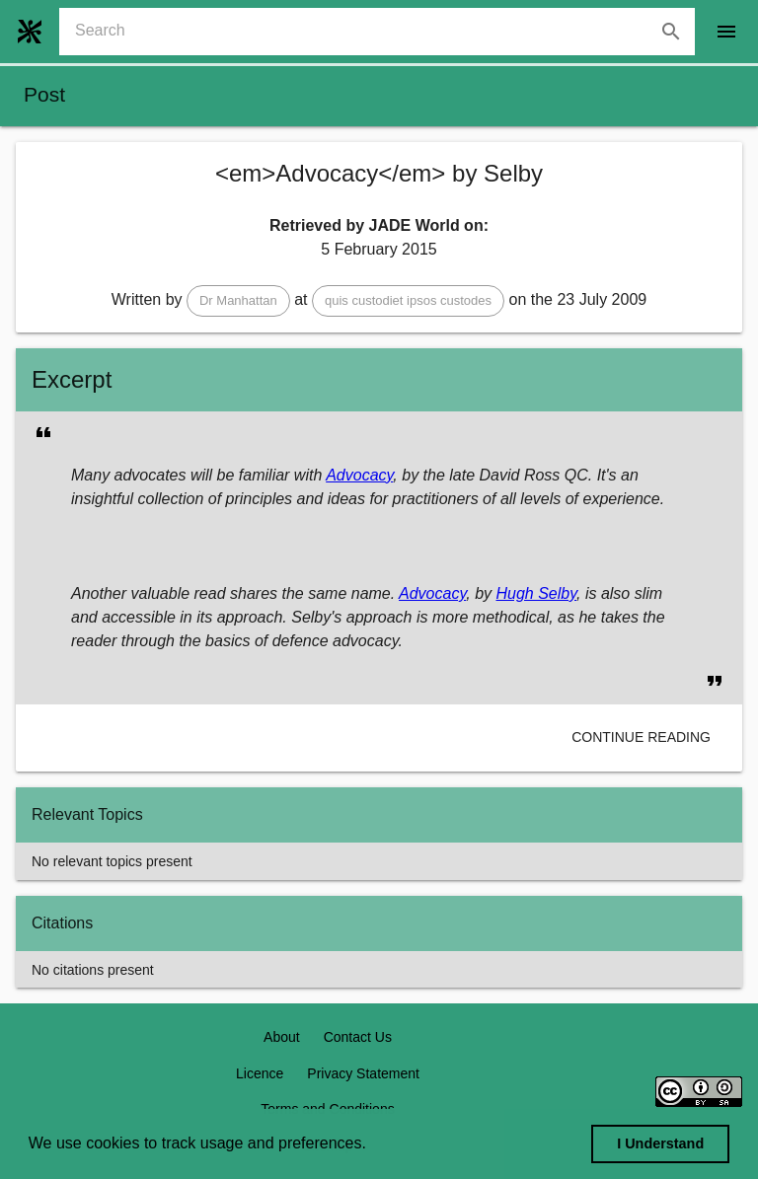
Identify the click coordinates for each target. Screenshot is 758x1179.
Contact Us (358, 1037)
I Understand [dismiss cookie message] (660, 1143)
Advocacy (359, 475)
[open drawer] (726, 31)
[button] (238, 301)
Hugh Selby (535, 593)
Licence (259, 1073)
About (282, 1037)
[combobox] (385, 31)
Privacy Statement (363, 1073)
